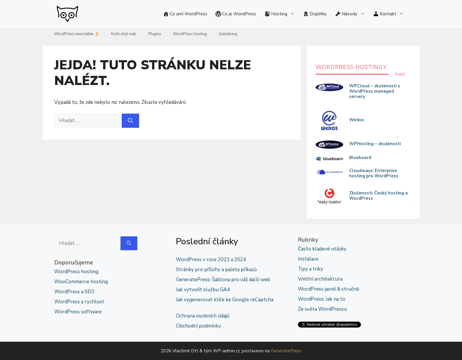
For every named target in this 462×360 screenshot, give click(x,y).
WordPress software (78, 311)
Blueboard (360, 158)
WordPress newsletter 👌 (76, 34)
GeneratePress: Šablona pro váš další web (223, 279)
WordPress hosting (190, 34)
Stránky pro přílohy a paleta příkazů (216, 269)
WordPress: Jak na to (321, 299)
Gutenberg (228, 34)
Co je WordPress (235, 14)
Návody (352, 14)
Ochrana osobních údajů (203, 315)
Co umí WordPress (185, 14)
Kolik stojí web (123, 34)
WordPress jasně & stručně (328, 289)
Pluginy (154, 34)
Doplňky (315, 14)
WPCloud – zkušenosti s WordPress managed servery (374, 91)
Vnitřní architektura (320, 279)
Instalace (308, 259)
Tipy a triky (310, 269)
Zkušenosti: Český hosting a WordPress (378, 195)
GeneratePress (286, 351)
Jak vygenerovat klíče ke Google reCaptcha (224, 299)
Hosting (281, 14)
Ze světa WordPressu (322, 309)
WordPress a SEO (74, 291)
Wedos (356, 120)
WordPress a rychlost (79, 301)
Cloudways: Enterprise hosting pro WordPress (373, 173)
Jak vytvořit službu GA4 (203, 289)
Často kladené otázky (322, 249)
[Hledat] (130, 121)
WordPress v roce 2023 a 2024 (211, 259)
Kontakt (390, 14)
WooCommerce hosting (81, 281)
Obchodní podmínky (198, 326)
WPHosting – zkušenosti (375, 144)
